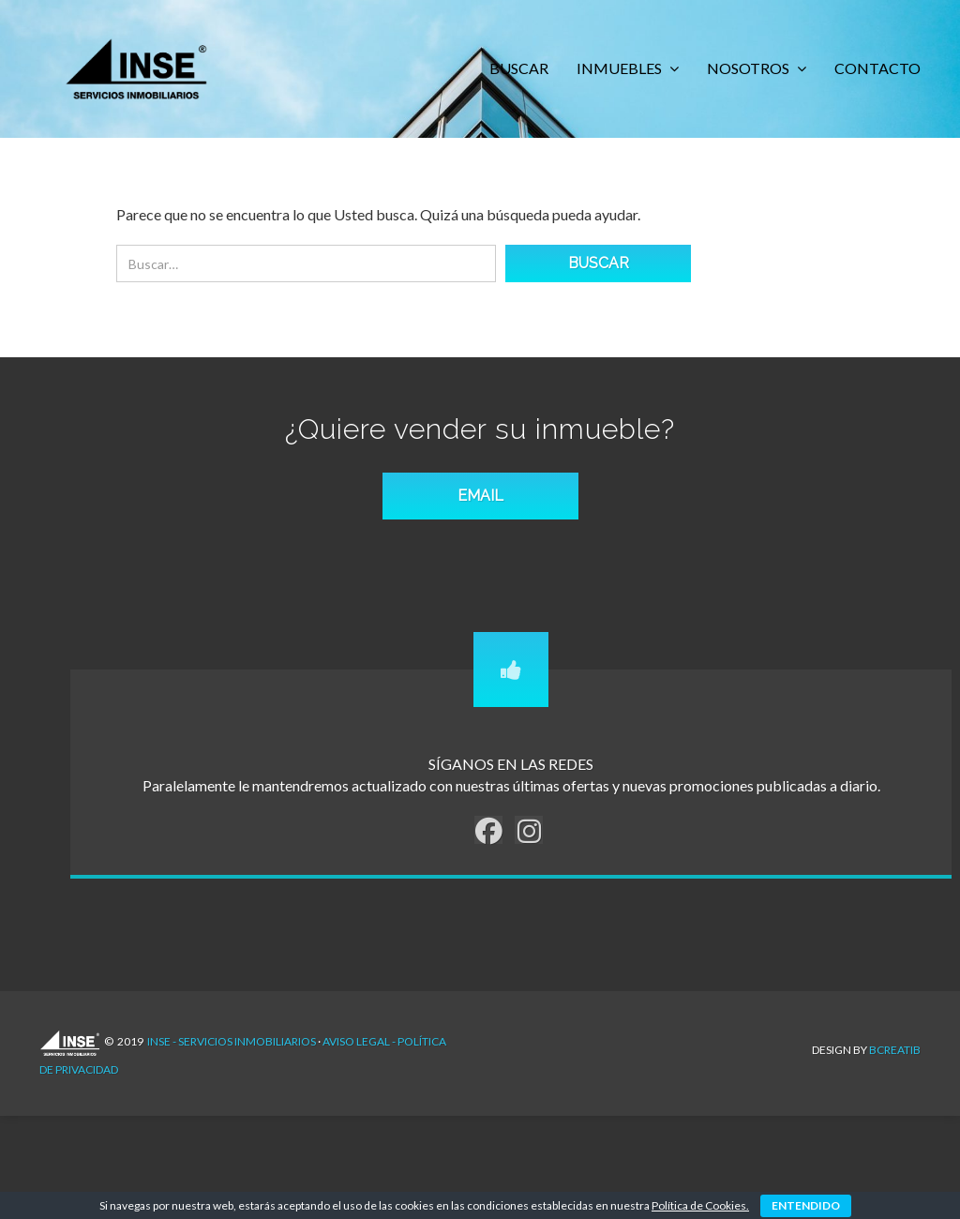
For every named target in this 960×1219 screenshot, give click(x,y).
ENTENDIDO (806, 1205)
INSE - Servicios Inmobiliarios (231, 1051)
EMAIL (480, 505)
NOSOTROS (749, 68)
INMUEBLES (621, 68)
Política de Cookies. (700, 1205)
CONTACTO (877, 68)
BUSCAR (518, 68)
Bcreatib (895, 1050)
